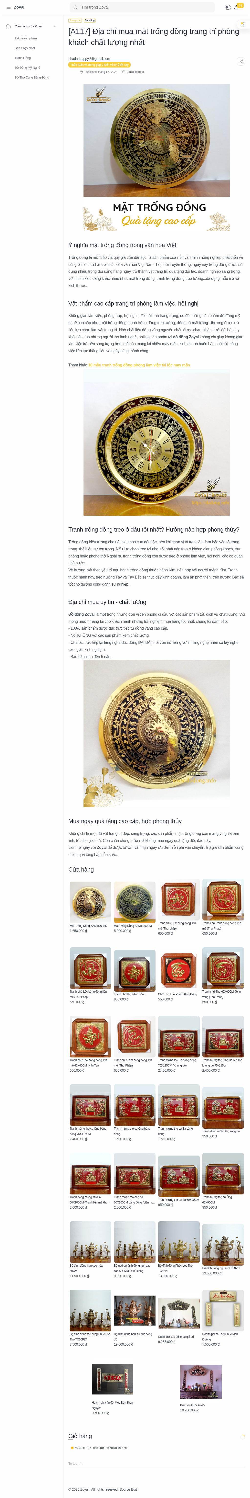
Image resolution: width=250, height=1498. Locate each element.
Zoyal (19, 7)
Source (124, 1489)
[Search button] (75, 7)
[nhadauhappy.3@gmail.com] (89, 59)
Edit (134, 1489)
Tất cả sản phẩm (26, 38)
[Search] (142, 7)
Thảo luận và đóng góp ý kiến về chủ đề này (99, 65)
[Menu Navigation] (8, 7)
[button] (228, 7)
